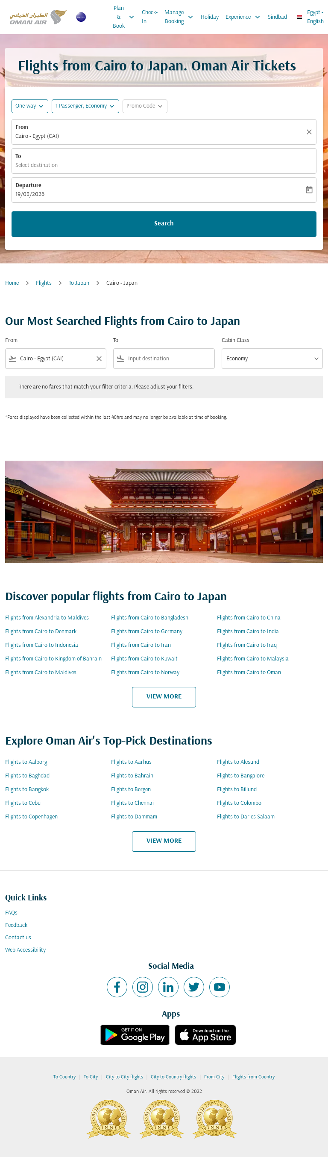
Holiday (210, 17)
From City (214, 1077)
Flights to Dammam (134, 817)
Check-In (150, 17)
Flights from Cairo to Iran (141, 645)
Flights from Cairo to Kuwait (144, 659)
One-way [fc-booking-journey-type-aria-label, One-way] (25, 106)
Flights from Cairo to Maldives (40, 672)
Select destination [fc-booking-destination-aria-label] (36, 165)
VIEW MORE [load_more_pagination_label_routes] (164, 696)
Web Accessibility (25, 950)
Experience (245, 17)
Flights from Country (253, 1077)
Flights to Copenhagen (31, 817)
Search (164, 223)
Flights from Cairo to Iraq (247, 645)
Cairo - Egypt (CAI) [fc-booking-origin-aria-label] (37, 136)
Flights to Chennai (132, 803)
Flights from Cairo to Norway (145, 672)
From (21, 127)
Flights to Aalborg (26, 762)
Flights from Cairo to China (249, 618)
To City (91, 1077)
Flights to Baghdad (27, 776)
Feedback (16, 925)
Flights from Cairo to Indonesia (41, 645)
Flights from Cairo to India (248, 631)
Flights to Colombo (239, 803)
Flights (44, 283)
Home (12, 283)
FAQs (11, 913)
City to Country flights (173, 1077)
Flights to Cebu (23, 803)
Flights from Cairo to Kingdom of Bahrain (53, 659)
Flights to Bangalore (240, 776)
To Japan (79, 283)
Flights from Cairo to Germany (146, 631)
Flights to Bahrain (132, 776)
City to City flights (124, 1077)
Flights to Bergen (131, 789)
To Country (64, 1077)
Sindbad (277, 17)
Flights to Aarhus (131, 762)
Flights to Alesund (238, 762)
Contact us (18, 938)
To (18, 156)
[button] (85, 106)
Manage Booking (180, 17)
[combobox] (55, 358)
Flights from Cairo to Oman (249, 672)
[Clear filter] (98, 358)
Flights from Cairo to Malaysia (253, 659)
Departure (28, 185)
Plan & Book (125, 17)
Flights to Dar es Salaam (246, 817)
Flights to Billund (237, 789)
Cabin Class (235, 340)
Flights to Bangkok (27, 789)
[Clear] (310, 132)
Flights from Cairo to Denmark (40, 631)
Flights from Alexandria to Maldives (47, 618)
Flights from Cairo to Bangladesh (149, 618)
